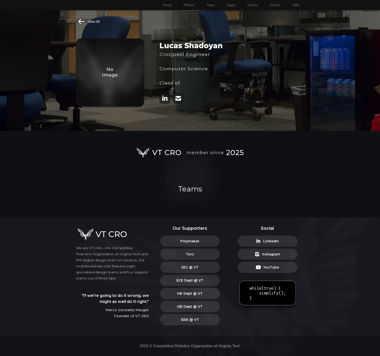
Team (210, 5)
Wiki (296, 5)
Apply (231, 5)
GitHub (275, 5)
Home (167, 5)
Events (252, 5)
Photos (189, 5)
